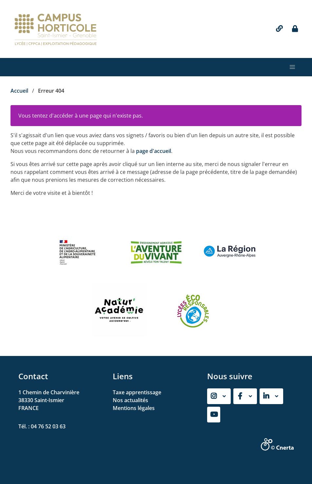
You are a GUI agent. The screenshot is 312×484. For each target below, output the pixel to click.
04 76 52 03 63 (48, 426)
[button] (292, 67)
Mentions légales (134, 408)
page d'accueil (153, 151)
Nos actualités (130, 400)
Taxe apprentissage (137, 392)
